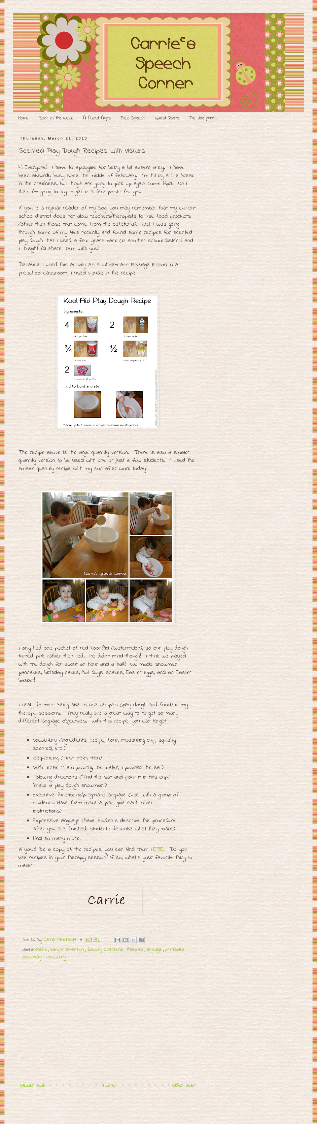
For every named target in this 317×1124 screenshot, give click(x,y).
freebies (136, 949)
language (155, 949)
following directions (106, 949)
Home (23, 118)
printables (175, 949)
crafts (42, 949)
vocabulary (56, 957)
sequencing (33, 957)
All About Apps (97, 118)
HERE (157, 849)
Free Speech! (133, 118)
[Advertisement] (107, 1038)
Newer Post (33, 1085)
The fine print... (203, 118)
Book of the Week (56, 118)
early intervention (68, 949)
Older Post (183, 1085)
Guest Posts (167, 118)
